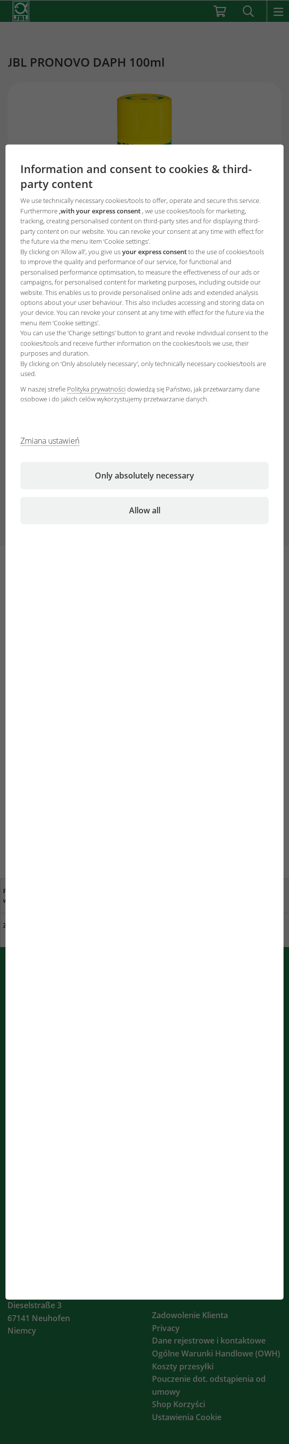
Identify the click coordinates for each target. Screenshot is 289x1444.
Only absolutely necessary (144, 475)
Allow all (144, 509)
